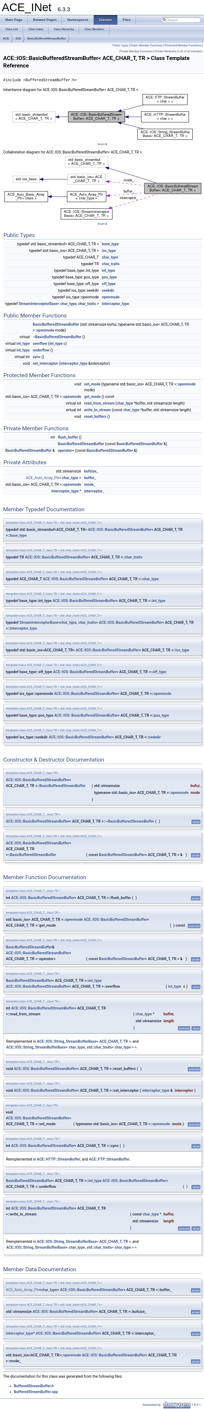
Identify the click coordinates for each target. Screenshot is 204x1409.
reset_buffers (95, 416)
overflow (40, 343)
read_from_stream (99, 403)
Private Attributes (165, 51)
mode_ (89, 484)
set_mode (92, 384)
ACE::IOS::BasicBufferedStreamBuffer (119, 529)
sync (36, 357)
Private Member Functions (136, 51)
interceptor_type (115, 304)
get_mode (92, 396)
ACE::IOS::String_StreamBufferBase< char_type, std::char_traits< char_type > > (71, 1047)
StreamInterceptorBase (38, 304)
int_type (108, 270)
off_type (108, 284)
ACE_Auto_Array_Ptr (42, 478)
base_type (110, 244)
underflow (41, 350)
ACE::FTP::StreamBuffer (109, 1159)
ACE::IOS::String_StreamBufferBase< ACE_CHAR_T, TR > (84, 1041)
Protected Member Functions (183, 45)
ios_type (109, 250)
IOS (18, 38)
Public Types (121, 45)
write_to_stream (97, 410)
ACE (6, 38)
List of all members (190, 51)
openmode (111, 297)
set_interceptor (45, 363)
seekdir (108, 290)
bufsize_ (91, 471)
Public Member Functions (146, 45)
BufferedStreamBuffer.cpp (36, 1392)
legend (102, 144)
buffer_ (90, 478)
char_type (110, 257)
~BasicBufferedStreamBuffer (57, 337)
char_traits (111, 264)
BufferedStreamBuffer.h (34, 1386)
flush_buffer (68, 437)
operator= (66, 450)
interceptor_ (94, 491)
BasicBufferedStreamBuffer (46, 38)
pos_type (109, 277)
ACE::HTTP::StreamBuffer (58, 1159)
